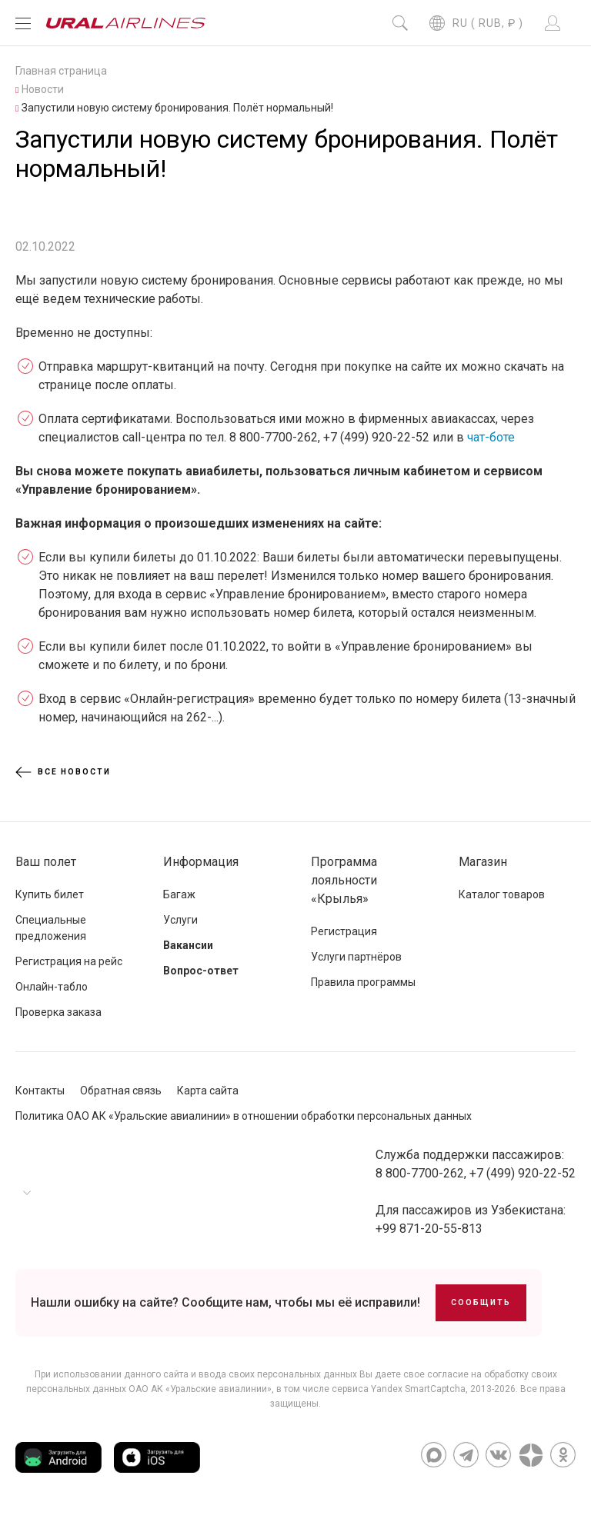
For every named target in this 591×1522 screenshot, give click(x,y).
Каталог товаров (502, 894)
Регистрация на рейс (68, 961)
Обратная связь (121, 1090)
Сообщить (481, 1302)
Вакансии (188, 945)
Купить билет (49, 894)
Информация (201, 861)
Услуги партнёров (356, 957)
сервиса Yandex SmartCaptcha (399, 1389)
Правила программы (363, 982)
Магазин (483, 861)
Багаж (179, 894)
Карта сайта (208, 1090)
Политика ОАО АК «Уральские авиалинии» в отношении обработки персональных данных (243, 1116)
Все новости (63, 772)
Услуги (180, 920)
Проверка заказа (58, 1012)
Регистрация (344, 931)
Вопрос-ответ (201, 970)
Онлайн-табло (51, 987)
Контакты (40, 1090)
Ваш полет (45, 861)
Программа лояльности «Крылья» (344, 880)
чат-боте (491, 437)
